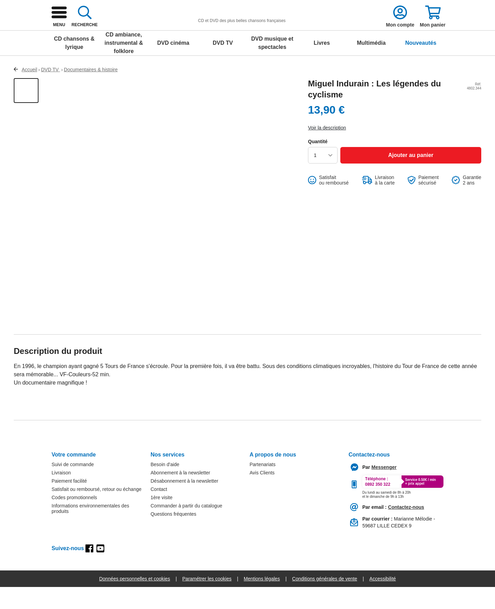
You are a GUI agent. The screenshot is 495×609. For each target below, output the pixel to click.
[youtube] (100, 570)
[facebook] (89, 570)
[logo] (103, 31)
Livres (322, 65)
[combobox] (251, 31)
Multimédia (371, 65)
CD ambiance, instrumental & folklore (123, 65)
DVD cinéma (173, 65)
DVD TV (223, 65)
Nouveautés (421, 65)
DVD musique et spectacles (272, 65)
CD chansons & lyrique (74, 65)
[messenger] (384, 489)
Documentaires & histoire (91, 91)
